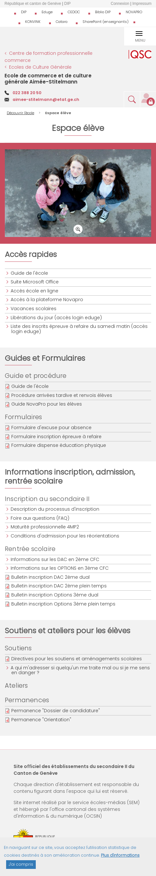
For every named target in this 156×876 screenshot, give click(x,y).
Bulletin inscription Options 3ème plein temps (63, 604)
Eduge (47, 12)
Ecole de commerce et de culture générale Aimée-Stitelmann (48, 78)
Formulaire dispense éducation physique (58, 445)
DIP (23, 12)
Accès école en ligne (34, 291)
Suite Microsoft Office (35, 282)
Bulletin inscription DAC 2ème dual (50, 577)
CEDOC (74, 12)
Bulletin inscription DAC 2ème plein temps (59, 586)
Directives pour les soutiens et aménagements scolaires (76, 658)
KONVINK (33, 21)
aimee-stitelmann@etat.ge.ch (46, 99)
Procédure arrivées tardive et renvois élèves (61, 395)
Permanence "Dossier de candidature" (55, 710)
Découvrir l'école (20, 112)
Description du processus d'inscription (55, 509)
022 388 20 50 (27, 92)
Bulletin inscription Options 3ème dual (54, 595)
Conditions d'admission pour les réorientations (65, 536)
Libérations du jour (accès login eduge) (56, 317)
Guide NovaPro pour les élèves (46, 404)
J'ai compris (21, 866)
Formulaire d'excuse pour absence (51, 427)
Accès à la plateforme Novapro (47, 299)
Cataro (61, 21)
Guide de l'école (29, 273)
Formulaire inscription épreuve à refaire (56, 436)
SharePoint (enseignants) (106, 21)
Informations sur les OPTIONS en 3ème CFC (60, 568)
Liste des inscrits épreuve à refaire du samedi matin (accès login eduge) (79, 328)
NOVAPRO (134, 12)
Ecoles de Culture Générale (40, 67)
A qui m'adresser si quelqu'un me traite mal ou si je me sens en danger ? (80, 670)
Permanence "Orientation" (41, 719)
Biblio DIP (103, 12)
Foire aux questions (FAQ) (40, 518)
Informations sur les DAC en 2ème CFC (55, 559)
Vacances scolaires (33, 308)
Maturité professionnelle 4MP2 (45, 527)
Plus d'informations (120, 857)
